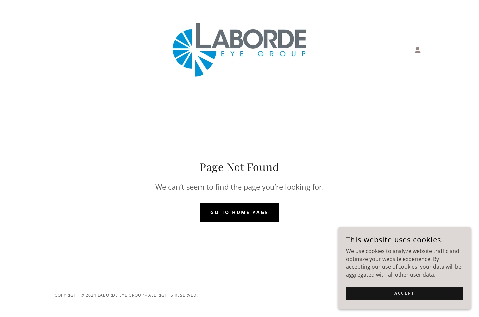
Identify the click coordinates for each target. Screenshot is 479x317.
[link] (239, 49)
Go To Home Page (239, 212)
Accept (404, 298)
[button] (417, 49)
